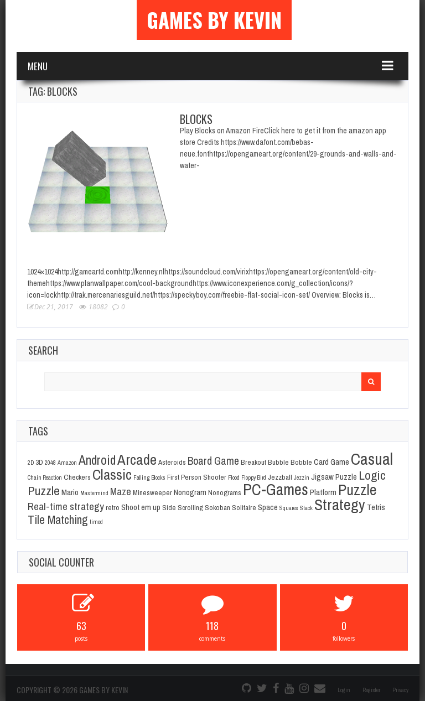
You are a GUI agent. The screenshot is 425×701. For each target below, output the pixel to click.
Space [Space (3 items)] (268, 507)
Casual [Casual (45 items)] (372, 459)
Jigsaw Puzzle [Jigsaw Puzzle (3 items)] (334, 476)
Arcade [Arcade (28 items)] (137, 459)
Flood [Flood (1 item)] (234, 477)
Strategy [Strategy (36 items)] (339, 504)
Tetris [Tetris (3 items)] (376, 507)
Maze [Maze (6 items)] (120, 492)
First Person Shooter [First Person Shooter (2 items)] (196, 477)
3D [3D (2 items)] (39, 462)
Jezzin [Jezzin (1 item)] (301, 477)
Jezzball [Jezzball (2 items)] (280, 477)
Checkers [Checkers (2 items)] (77, 477)
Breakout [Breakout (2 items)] (253, 462)
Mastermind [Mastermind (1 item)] (94, 493)
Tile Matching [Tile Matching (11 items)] (58, 520)
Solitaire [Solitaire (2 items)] (244, 507)
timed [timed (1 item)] (96, 522)
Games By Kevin (214, 20)
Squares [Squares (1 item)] (288, 508)
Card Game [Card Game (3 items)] (331, 462)
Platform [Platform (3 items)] (323, 492)
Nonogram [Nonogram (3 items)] (190, 492)
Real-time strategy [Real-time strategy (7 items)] (66, 506)
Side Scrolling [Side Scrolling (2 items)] (182, 507)
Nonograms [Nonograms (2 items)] (224, 492)
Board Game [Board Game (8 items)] (213, 461)
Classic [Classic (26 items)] (112, 474)
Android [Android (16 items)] (97, 460)
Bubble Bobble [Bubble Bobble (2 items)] (290, 462)
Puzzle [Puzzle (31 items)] (357, 490)
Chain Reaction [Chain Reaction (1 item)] (45, 477)
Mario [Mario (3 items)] (70, 492)
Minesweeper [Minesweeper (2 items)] (152, 492)
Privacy (400, 690)
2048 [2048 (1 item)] (50, 462)
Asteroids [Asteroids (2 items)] (172, 462)
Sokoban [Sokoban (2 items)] (217, 507)
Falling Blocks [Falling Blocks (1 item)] (149, 477)
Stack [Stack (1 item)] (306, 508)
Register (371, 690)
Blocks (196, 119)
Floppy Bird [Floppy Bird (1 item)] (253, 477)
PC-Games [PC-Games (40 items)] (275, 489)
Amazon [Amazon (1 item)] (67, 462)
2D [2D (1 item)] (31, 462)
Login (344, 690)
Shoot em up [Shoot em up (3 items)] (140, 507)
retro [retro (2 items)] (113, 507)
